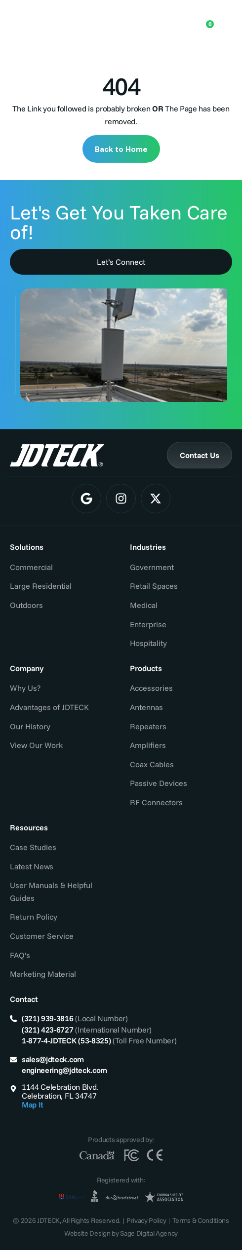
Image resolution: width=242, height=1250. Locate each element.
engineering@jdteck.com (64, 1070)
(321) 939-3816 (48, 1018)
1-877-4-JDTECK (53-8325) (66, 1040)
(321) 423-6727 (48, 1030)
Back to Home (121, 149)
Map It (32, 1104)
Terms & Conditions (200, 1220)
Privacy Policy (146, 1220)
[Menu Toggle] (224, 20)
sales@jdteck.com (53, 1059)
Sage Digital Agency (149, 1233)
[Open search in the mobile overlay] (174, 19)
